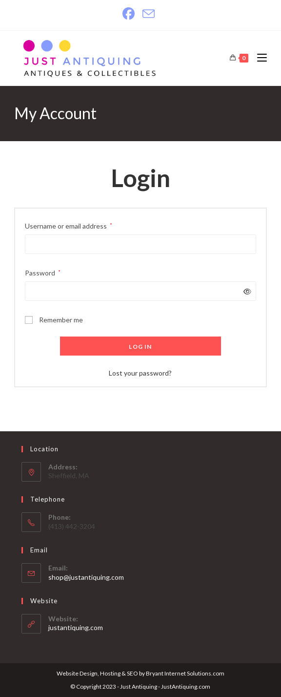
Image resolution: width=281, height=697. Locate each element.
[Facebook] (130, 14)
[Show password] (246, 291)
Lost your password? (140, 373)
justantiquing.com (75, 627)
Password (42, 272)
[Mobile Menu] (258, 58)
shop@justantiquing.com (86, 577)
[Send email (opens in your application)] (149, 14)
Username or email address (68, 225)
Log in (140, 346)
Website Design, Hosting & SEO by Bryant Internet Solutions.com (140, 673)
